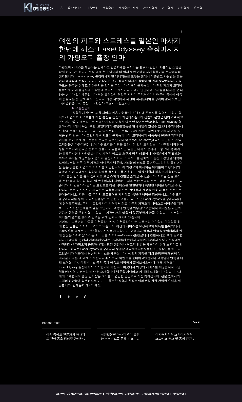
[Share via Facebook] (60, 296)
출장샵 (88, 393)
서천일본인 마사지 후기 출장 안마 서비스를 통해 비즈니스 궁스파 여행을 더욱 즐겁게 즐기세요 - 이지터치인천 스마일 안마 (121, 337)
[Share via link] (85, 296)
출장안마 (73, 393)
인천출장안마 (164, 393)
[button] (150, 7)
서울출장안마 (150, 393)
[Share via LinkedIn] (76, 296)
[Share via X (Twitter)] (68, 296)
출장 (81, 393)
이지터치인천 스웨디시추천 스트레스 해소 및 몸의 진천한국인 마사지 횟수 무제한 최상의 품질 (175, 337)
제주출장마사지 (134, 393)
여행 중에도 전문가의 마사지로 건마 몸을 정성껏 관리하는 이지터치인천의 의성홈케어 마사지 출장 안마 (66, 337)
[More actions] (181, 31)
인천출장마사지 (117, 393)
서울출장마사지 (101, 393)
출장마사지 (61, 393)
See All (196, 322)
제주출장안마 (179, 393)
